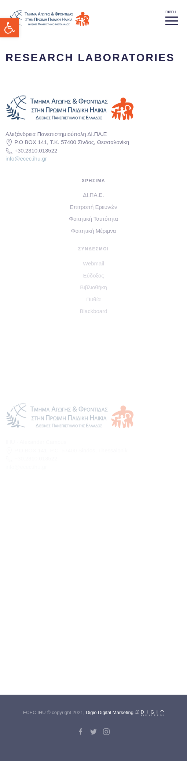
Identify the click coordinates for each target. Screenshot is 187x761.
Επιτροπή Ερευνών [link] (93, 207)
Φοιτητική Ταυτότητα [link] (93, 219)
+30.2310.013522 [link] (35, 150)
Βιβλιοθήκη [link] (93, 287)
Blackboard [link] (93, 311)
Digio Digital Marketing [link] (125, 712)
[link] (9, 27)
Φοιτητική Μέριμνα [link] (93, 231)
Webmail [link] (93, 263)
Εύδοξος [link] (93, 275)
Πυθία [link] (93, 299)
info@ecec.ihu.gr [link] (26, 158)
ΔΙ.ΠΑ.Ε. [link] (93, 195)
